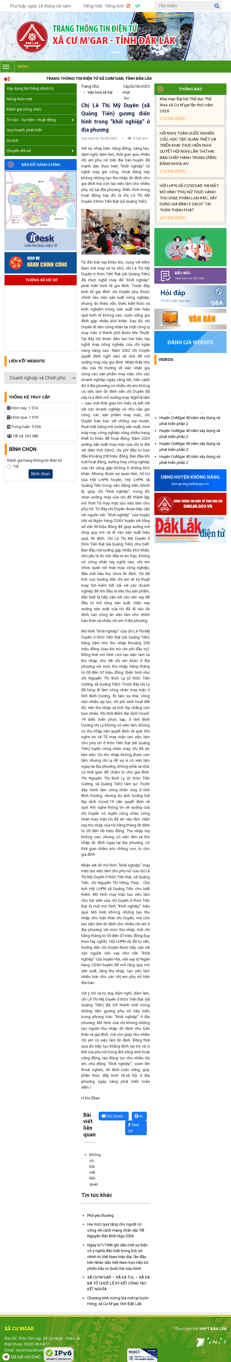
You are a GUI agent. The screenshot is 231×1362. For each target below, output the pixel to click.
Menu (14, 66)
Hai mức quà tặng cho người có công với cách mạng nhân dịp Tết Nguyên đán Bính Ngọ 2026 (115, 1230)
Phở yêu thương (100, 1215)
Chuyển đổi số (40, 150)
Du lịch (12, 140)
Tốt (16, 466)
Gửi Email (112, 1116)
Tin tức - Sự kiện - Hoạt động (40, 119)
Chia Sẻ (133, 1128)
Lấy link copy (90, 1108)
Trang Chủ (90, 86)
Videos (166, 359)
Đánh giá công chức (24, 109)
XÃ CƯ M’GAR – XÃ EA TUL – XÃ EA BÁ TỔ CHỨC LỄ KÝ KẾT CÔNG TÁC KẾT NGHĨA (118, 1283)
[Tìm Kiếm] (188, 6)
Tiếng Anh (114, 6)
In (139, 1116)
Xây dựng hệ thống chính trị (30, 88)
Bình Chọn (22, 449)
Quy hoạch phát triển (24, 130)
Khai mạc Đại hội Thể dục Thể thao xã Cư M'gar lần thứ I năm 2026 (189, 117)
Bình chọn (40, 473)
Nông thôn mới (19, 99)
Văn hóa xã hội (100, 92)
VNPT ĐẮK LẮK (212, 1328)
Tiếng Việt (92, 6)
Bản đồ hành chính (40, 164)
